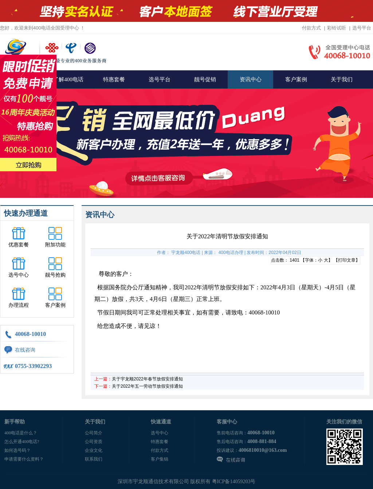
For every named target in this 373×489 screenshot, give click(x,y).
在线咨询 (25, 350)
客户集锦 (159, 459)
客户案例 (296, 79)
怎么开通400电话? (21, 441)
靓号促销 (205, 79)
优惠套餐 (18, 244)
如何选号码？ (17, 450)
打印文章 (347, 260)
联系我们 (93, 459)
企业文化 (93, 450)
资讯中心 (251, 79)
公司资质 (93, 441)
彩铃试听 (336, 28)
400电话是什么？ (20, 432)
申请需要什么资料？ (24, 459)
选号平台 (361, 28)
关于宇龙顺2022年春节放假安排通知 (147, 379)
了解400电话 (68, 79)
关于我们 (342, 79)
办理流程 (18, 305)
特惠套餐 (114, 79)
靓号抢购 (55, 275)
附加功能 (55, 244)
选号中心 (18, 275)
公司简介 (93, 432)
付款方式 (311, 28)
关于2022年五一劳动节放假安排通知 (147, 386)
